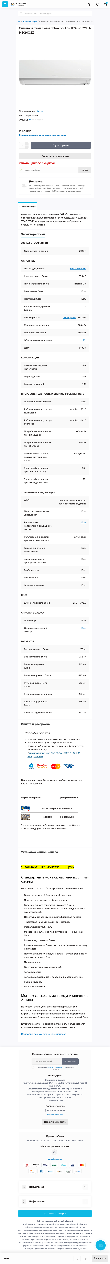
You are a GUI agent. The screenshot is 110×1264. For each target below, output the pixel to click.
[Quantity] (22, 145)
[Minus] (27, 147)
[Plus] (27, 143)
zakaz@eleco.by (55, 1159)
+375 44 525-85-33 (56, 1110)
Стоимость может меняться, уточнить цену (42, 135)
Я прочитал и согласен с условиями (55, 1068)
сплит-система (78, 268)
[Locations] (89, 4)
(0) (30, 120)
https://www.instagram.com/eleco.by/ (54, 1152)
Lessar (40, 111)
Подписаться (70, 1061)
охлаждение (69, 317)
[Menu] (5, 4)
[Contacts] (97, 4)
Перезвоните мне (55, 1114)
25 (84, 340)
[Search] (21, 13)
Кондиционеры (30, 21)
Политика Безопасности (56, 1067)
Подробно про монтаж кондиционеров (43, 1034)
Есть (83, 522)
